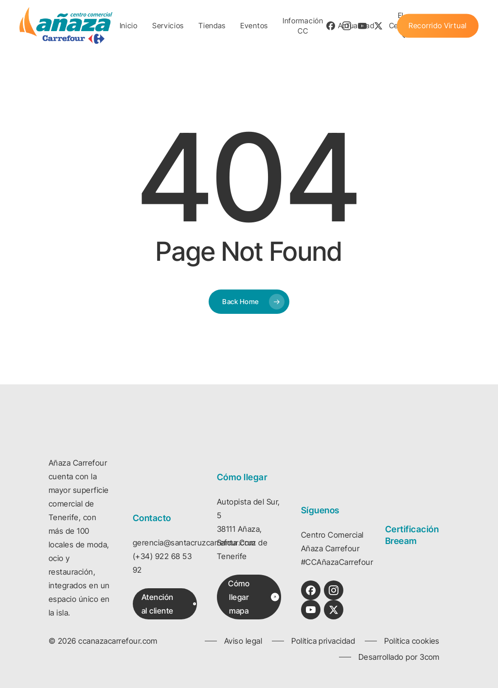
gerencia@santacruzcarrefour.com (194, 542)
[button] (168, 603)
